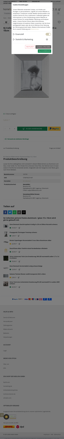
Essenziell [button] (18, 34)
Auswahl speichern (43, 47)
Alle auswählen (44, 51)
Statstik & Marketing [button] (23, 39)
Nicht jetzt (30, 47)
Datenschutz (34, 29)
